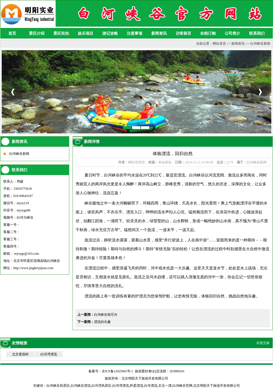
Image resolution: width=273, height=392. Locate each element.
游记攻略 (110, 33)
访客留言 (183, 33)
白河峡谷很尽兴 (105, 315)
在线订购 (208, 33)
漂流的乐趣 (102, 322)
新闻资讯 (159, 33)
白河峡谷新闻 (260, 43)
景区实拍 (61, 33)
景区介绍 (36, 33)
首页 (12, 33)
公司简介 (232, 33)
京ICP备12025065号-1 (117, 371)
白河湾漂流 (48, 354)
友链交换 (263, 343)
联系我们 (257, 33)
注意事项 (134, 33)
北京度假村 (20, 354)
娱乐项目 (85, 33)
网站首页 (219, 43)
